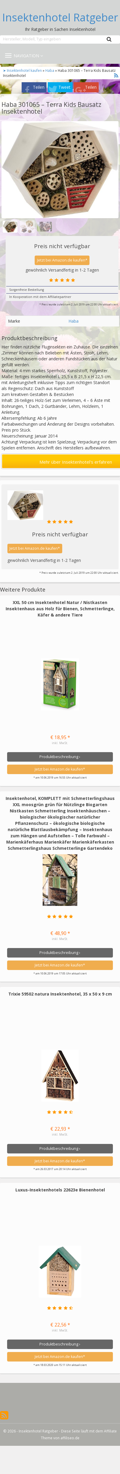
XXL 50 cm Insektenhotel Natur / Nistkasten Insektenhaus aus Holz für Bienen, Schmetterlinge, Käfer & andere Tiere (60, 609)
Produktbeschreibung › (59, 756)
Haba (49, 70)
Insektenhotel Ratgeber (60, 17)
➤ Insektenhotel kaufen (23, 70)
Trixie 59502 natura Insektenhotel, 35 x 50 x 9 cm (60, 994)
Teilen (38, 87)
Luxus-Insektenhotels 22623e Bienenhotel (60, 1190)
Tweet (64, 87)
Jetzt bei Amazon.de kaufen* (62, 260)
